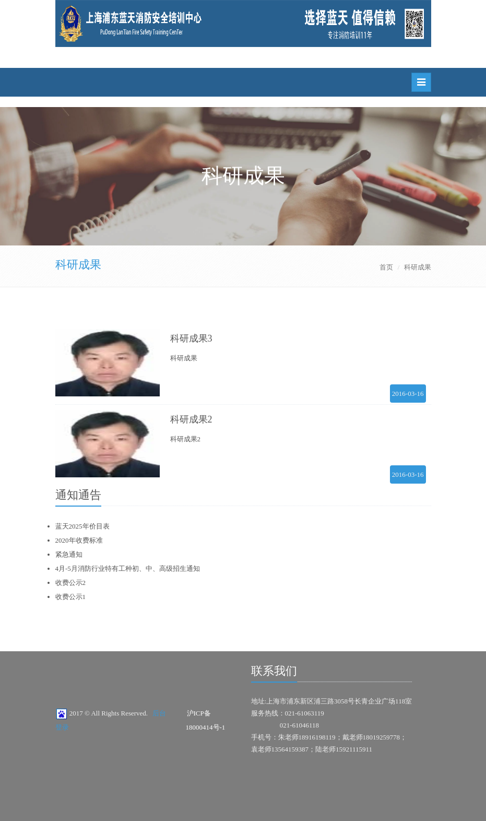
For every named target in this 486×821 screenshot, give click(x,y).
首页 (386, 267)
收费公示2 (70, 583)
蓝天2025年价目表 (82, 526)
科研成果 (78, 264)
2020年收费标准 (79, 540)
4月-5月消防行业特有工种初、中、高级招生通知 (127, 568)
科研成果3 (191, 338)
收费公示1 (70, 597)
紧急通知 (68, 554)
